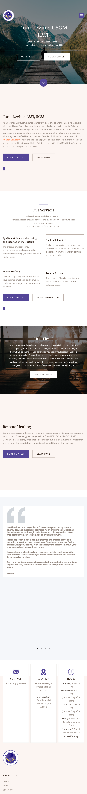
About (6, 785)
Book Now (7, 790)
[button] (81, 15)
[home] (8, 15)
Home (6, 781)
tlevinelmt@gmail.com (16, 683)
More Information (48, 297)
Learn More (43, 157)
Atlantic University (11, 139)
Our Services (28, 57)
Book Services (57, 57)
